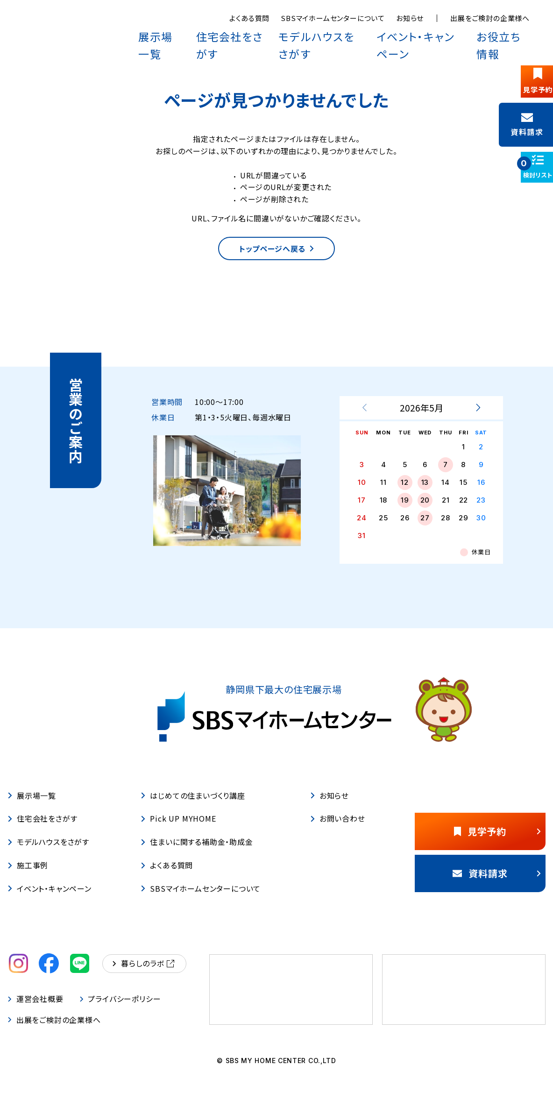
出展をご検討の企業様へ (490, 18)
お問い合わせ (337, 828)
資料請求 (494, 882)
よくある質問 (249, 18)
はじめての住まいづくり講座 (193, 804)
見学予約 (495, 840)
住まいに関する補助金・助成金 (197, 851)
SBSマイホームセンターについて (333, 18)
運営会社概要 (35, 1008)
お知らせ (410, 18)
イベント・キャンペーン (429, 33)
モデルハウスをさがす (337, 33)
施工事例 (27, 874)
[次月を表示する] (478, 418)
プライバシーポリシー (121, 1008)
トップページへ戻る (276, 253)
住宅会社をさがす (255, 33)
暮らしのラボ (143, 973)
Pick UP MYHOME (178, 828)
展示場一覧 (190, 33)
